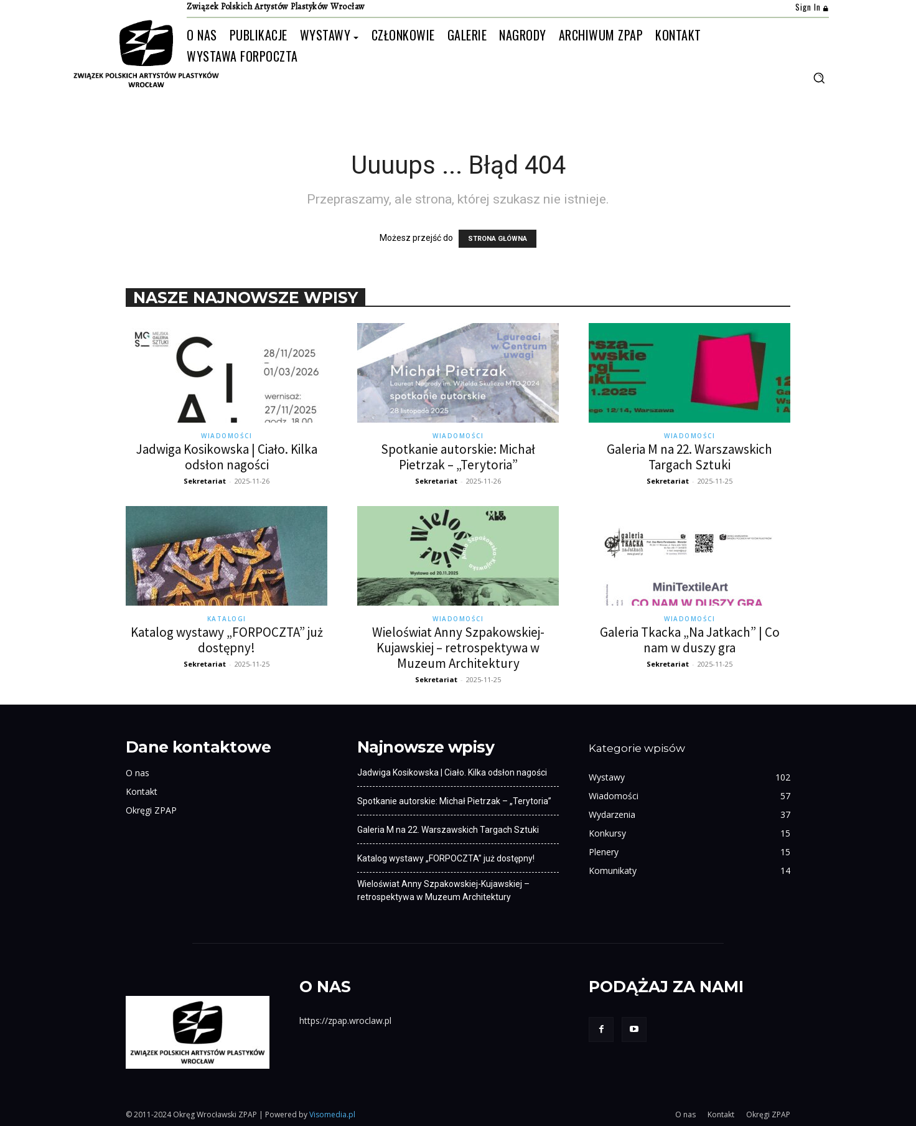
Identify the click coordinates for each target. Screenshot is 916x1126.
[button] (819, 78)
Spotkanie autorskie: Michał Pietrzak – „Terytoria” (458, 457)
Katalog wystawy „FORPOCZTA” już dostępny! (227, 640)
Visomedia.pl (332, 1114)
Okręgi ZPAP (151, 810)
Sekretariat (205, 481)
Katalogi (226, 618)
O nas (137, 773)
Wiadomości (226, 435)
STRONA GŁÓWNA (497, 239)
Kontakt (141, 791)
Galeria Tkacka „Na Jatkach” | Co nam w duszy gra (690, 640)
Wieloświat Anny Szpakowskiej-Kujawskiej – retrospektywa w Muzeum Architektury (458, 648)
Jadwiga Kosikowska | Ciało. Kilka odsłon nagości (226, 457)
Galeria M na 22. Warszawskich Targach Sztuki (689, 457)
